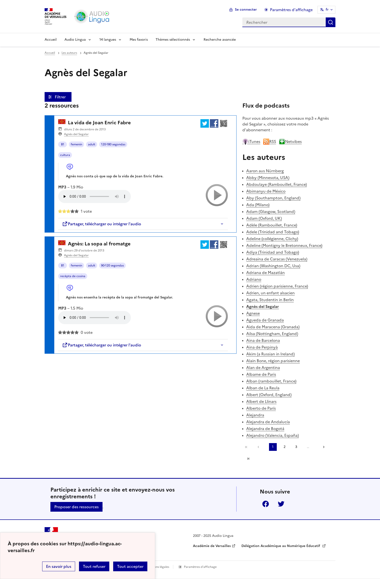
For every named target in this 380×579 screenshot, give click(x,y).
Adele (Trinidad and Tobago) (272, 232)
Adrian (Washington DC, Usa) (273, 266)
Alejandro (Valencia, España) (272, 435)
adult (91, 144)
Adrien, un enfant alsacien (270, 293)
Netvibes (290, 141)
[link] (259, 447)
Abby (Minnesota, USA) (267, 177)
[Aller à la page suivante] (322, 447)
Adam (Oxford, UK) (264, 218)
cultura (65, 155)
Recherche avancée (220, 39)
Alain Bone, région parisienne (273, 361)
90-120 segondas (112, 265)
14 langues (107, 39)
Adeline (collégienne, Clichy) (272, 239)
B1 (62, 144)
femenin (76, 144)
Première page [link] (246, 447)
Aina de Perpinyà (262, 347)
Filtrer (61, 97)
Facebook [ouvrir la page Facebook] (265, 504)
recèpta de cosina (72, 276)
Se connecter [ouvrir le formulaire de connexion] (246, 9)
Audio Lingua (75, 39)
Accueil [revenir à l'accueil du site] (50, 53)
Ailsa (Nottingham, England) (272, 333)
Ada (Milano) (257, 205)
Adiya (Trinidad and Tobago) (272, 252)
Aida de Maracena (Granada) (273, 327)
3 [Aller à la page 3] (296, 446)
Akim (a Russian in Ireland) (270, 354)
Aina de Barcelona (263, 340)
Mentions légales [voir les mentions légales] (157, 567)
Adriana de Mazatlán (265, 272)
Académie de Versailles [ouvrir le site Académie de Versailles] (212, 545)
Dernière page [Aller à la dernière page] (248, 458)
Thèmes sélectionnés (173, 39)
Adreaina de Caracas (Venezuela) (276, 259)
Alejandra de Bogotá (265, 428)
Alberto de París (261, 408)
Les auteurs (69, 53)
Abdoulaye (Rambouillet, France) (276, 184)
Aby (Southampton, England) (273, 198)
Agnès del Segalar (76, 134)
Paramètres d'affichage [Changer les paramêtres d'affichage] (291, 10)
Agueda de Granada (265, 320)
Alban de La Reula (262, 388)
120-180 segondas (113, 144)
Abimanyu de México (265, 191)
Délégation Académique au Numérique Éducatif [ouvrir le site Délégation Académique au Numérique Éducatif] (281, 545)
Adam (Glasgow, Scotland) (270, 211)
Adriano (253, 279)
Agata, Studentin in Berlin (270, 300)
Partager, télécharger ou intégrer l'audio (101, 224)
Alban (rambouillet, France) (271, 381)
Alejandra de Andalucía (268, 422)
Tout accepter (130, 566)
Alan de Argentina (263, 367)
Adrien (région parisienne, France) (277, 286)
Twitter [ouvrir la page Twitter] (281, 504)
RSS (269, 141)
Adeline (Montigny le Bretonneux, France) (284, 245)
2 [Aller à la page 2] (284, 446)
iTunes (251, 141)
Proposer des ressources (76, 507)
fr (327, 9)
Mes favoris (139, 39)
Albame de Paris (261, 374)
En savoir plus (58, 566)
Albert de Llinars (261, 401)
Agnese (253, 313)
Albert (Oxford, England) (269, 395)
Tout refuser (94, 566)
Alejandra (255, 415)
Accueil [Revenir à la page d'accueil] (51, 39)
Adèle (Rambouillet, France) (271, 225)
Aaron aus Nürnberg (265, 171)
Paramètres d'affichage (200, 567)
